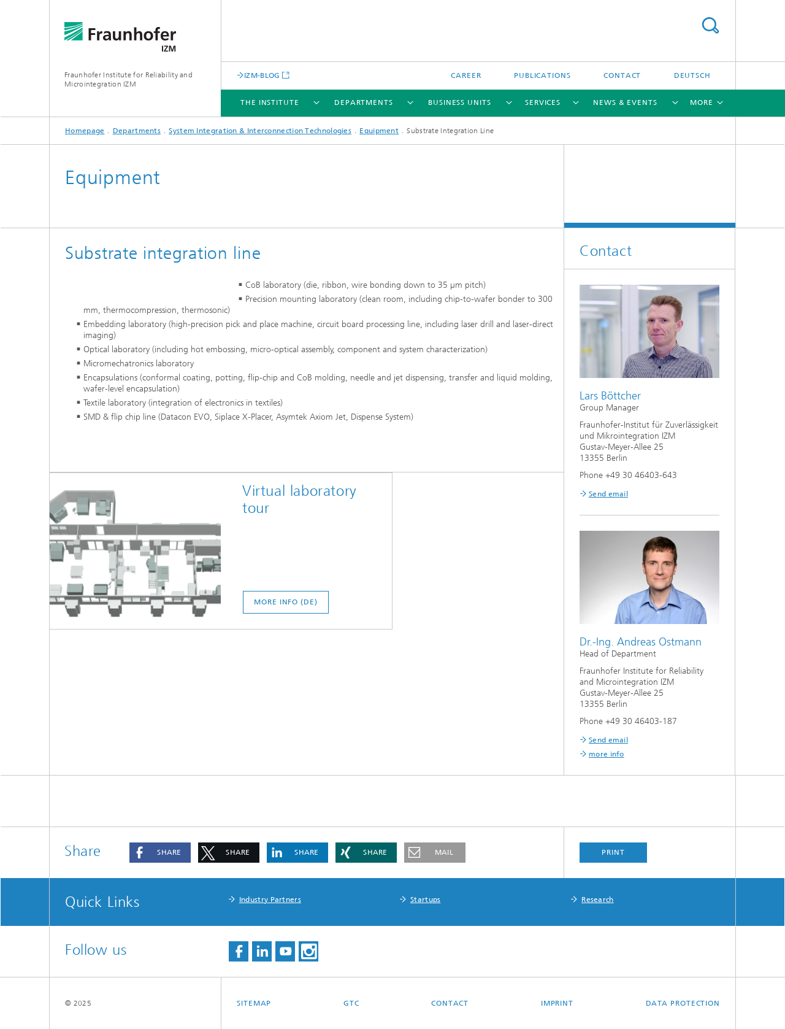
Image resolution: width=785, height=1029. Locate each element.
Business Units (459, 102)
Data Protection (683, 1003)
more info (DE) (286, 692)
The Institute (269, 102)
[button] (160, 852)
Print (613, 852)
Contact (622, 75)
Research (597, 899)
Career (466, 75)
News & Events (625, 102)
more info (606, 754)
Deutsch (692, 75)
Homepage (84, 130)
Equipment (379, 130)
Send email (608, 494)
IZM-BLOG (262, 75)
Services (543, 102)
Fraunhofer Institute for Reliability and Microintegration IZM (128, 79)
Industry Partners (270, 899)
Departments (363, 102)
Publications (542, 75)
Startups (425, 899)
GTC (351, 1003)
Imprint (557, 1003)
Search (710, 25)
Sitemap (254, 1003)
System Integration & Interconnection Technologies (260, 130)
